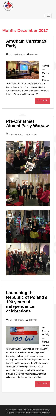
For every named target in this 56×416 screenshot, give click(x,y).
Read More (42, 101)
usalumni (34, 54)
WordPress (45, 413)
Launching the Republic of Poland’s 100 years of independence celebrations (26, 301)
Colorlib (26, 413)
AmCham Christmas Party (26, 43)
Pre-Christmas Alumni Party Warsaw (27, 123)
